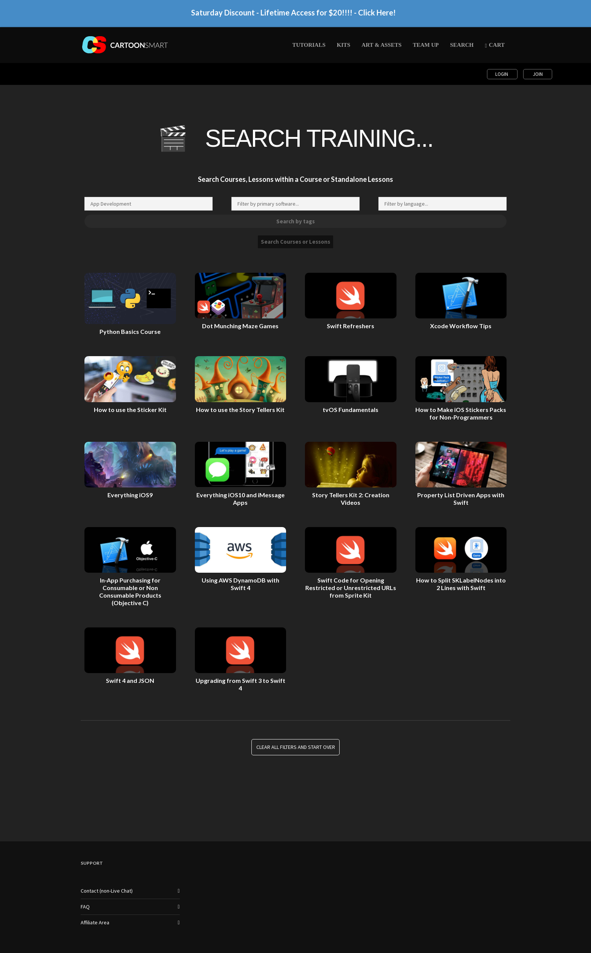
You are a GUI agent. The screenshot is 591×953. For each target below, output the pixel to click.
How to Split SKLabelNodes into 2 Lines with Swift (461, 583)
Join (537, 74)
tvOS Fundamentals (350, 409)
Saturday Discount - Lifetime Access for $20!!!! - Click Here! (293, 15)
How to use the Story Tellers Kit (240, 409)
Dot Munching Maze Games (240, 325)
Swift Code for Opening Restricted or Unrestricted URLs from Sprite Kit (350, 587)
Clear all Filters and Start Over (295, 747)
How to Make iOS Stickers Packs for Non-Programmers (460, 413)
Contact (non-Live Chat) (107, 890)
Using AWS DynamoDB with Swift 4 (240, 583)
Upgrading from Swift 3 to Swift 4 (240, 684)
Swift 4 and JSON (130, 680)
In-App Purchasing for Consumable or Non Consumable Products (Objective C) (130, 591)
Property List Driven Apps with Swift (460, 498)
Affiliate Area (95, 922)
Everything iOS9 (130, 494)
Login (502, 74)
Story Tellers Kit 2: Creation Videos (350, 498)
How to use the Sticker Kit (130, 409)
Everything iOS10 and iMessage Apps (240, 498)
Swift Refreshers (350, 325)
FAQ (85, 906)
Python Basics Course (130, 331)
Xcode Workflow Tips (460, 325)
